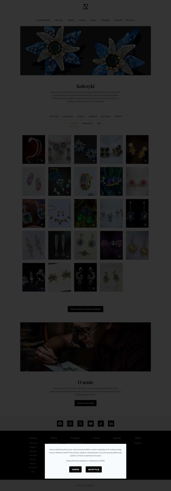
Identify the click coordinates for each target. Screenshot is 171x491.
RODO (102, 461)
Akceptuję (93, 469)
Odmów (75, 469)
